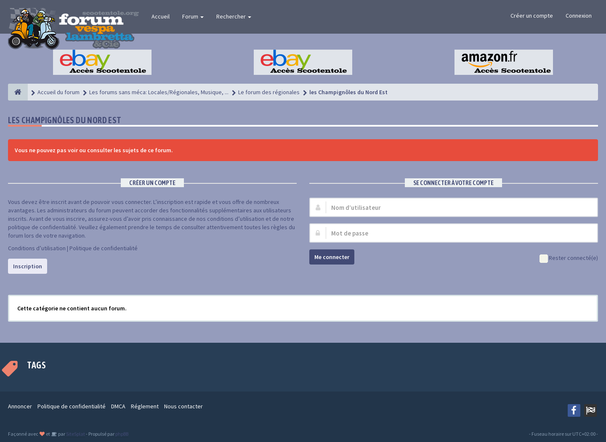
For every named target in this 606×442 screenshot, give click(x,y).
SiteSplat (75, 434)
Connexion (579, 15)
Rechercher (233, 16)
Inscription (27, 266)
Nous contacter (183, 406)
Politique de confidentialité (103, 248)
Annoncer (20, 406)
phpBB (121, 434)
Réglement (145, 406)
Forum (193, 16)
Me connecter (331, 257)
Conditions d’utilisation (37, 248)
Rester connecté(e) (569, 258)
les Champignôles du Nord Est (64, 120)
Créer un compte (531, 15)
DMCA (118, 406)
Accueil (161, 16)
